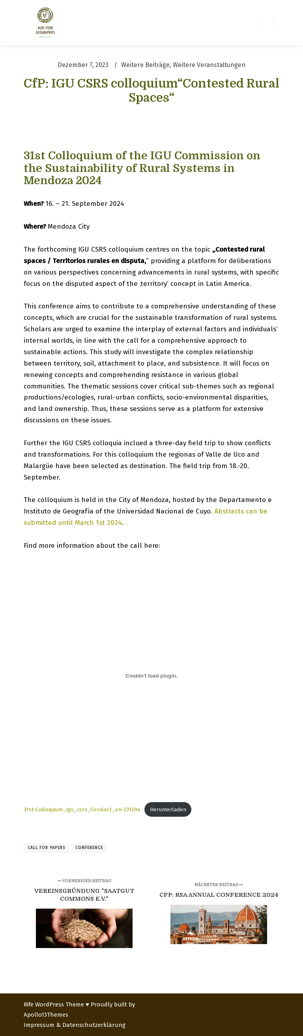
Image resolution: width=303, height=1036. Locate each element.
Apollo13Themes (46, 1014)
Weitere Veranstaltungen (209, 65)
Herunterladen (168, 809)
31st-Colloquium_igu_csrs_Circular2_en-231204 (82, 809)
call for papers (46, 848)
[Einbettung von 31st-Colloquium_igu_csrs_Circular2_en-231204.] (151, 675)
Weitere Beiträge (145, 65)
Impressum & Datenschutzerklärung (74, 1025)
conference (89, 848)
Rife (29, 1004)
